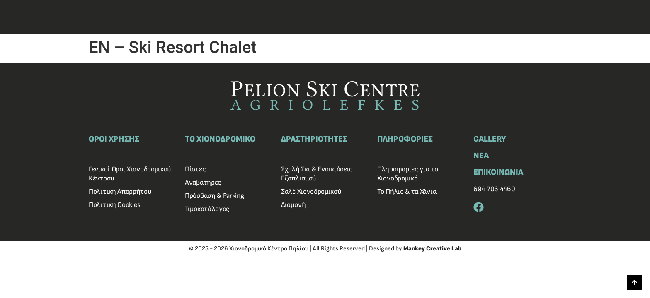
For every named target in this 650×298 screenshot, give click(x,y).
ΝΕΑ (481, 156)
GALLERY (489, 139)
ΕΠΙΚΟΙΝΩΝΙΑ (498, 172)
